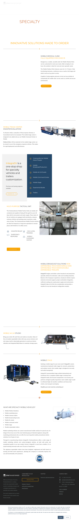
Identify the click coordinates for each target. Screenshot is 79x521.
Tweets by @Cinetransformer (47, 477)
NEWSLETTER (30, 479)
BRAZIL (61, 494)
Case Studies (50, 11)
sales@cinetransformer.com (68, 479)
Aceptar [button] (60, 517)
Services (41, 11)
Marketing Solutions (29, 11)
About (18, 11)
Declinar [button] (67, 517)
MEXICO (61, 491)
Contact (72, 11)
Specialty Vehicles (62, 11)
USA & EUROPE (63, 489)
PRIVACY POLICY (26, 484)
